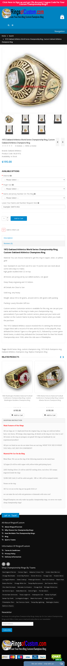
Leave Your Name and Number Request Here (20, 203)
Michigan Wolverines (50, 588)
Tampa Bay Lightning (37, 603)
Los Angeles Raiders (8, 580)
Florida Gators (43, 591)
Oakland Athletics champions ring (15, 352)
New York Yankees (48, 580)
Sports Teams (10, 540)
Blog (6, 537)
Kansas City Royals (50, 595)
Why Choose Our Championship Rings (19, 531)
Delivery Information (13, 557)
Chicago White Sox (20, 584)
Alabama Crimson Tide (36, 573)
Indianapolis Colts (37, 595)
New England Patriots (9, 573)
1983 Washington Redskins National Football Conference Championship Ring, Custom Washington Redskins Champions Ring (17, 398)
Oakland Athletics (14, 151)
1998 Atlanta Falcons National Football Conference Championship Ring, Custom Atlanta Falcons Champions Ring (50, 398)
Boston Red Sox (7, 584)
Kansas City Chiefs (7, 599)
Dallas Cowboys (21, 580)
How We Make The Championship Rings (20, 534)
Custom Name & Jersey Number (28, 318)
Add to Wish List (12, 230)
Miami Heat (60, 580)
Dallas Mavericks (21, 591)
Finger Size (8, 185)
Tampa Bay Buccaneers (35, 584)
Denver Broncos (36, 576)
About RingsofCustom (13, 528)
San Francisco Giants (22, 603)
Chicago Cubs (47, 576)
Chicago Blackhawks (8, 576)
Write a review (30, 146)
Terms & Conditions (12, 551)
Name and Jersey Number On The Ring (19, 194)
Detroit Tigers (32, 591)
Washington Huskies (52, 603)
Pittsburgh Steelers (34, 580)
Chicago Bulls (38, 588)
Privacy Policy (10, 554)
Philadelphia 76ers (8, 603)
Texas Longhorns (25, 595)
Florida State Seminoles (9, 595)
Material (7, 176)
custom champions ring (31, 350)
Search (11, 37)
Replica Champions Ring (38, 352)
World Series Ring (14, 350)
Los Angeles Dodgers (22, 599)
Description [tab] (8, 238)
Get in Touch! (10, 516)
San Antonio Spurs (8, 591)
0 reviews (18, 146)
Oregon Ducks (48, 599)
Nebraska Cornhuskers (25, 588)
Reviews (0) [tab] (8, 244)
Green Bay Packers (23, 576)
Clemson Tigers (22, 573)
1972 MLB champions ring (51, 350)
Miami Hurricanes (36, 599)
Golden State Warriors (53, 573)
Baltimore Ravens (7, 606)
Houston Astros (58, 576)
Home (4, 37)
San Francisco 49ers (51, 584)
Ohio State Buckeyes (8, 588)
